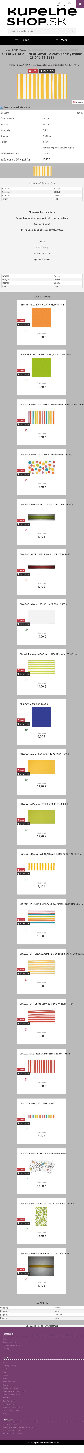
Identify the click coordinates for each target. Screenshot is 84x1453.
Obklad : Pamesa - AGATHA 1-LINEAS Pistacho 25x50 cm (48, 654)
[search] (72, 31)
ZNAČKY (15, 50)
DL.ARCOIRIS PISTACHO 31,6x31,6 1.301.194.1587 (45, 354)
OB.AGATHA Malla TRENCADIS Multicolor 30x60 (43, 1153)
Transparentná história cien (15, 107)
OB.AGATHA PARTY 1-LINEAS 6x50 (37, 1103)
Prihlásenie (59, 6)
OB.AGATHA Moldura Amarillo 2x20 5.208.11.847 (44, 1253)
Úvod (8, 50)
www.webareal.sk (51, 1442)
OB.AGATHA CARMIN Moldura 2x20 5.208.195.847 (45, 554)
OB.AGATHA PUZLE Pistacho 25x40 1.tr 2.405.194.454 (47, 1203)
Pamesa (23, 50)
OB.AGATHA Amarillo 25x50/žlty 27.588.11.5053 (44, 754)
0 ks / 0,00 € (80, 4)
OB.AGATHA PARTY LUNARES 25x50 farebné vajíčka (45, 454)
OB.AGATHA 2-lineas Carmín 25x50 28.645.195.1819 (46, 1053)
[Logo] (42, 16)
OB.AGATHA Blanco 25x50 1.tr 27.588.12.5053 (43, 604)
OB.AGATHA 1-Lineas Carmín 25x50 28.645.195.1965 (47, 1003)
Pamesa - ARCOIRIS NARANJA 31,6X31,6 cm (42, 304)
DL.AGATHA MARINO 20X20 (34, 704)
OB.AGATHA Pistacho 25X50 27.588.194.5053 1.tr (45, 804)
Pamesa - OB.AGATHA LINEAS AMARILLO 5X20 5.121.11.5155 (51, 854)
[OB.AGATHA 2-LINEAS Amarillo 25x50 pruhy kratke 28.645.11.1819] (42, 74)
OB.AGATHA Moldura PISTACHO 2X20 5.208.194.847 (46, 504)
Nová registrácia (69, 6)
